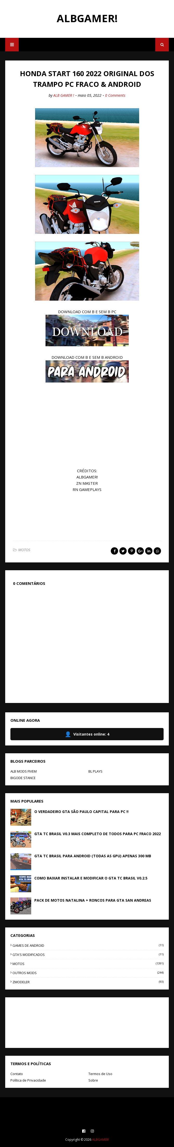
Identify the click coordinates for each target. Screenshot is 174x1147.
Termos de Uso (100, 1073)
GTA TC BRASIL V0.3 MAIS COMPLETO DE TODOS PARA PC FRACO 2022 (97, 833)
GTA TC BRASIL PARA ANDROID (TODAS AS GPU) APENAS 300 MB (92, 855)
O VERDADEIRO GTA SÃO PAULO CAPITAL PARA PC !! (81, 811)
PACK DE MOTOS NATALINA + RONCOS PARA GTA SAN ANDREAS (92, 900)
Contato (16, 1073)
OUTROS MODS (88, 972)
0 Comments (115, 95)
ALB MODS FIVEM (23, 771)
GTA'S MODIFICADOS (88, 954)
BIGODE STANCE (23, 777)
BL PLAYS (95, 771)
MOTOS (24, 549)
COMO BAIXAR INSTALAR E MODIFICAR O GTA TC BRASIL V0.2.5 (90, 878)
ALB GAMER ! (63, 95)
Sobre (93, 1080)
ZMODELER (88, 982)
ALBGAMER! (87, 18)
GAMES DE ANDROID (88, 945)
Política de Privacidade (28, 1080)
